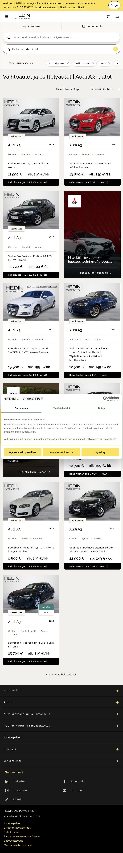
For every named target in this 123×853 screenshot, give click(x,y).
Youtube (76, 790)
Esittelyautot (57, 63)
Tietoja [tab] (102, 408)
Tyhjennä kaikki (22, 63)
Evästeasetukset (61, 452)
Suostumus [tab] (21, 408)
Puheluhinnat (12, 832)
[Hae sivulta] (117, 16)
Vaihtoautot (82, 63)
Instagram (20, 790)
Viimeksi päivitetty (102, 89)
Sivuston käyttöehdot (17, 827)
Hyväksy (100, 452)
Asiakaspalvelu (13, 737)
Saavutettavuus (13, 840)
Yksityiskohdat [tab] (61, 408)
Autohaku (30, 26)
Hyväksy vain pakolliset (22, 452)
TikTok (17, 799)
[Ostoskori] (108, 16)
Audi (103, 63)
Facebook (77, 781)
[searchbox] (65, 37)
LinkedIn (19, 781)
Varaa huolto (92, 26)
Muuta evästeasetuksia (18, 845)
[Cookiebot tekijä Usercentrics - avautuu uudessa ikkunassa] (105, 398)
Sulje (114, 5)
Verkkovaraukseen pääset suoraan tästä (59, 7)
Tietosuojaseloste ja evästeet (22, 836)
